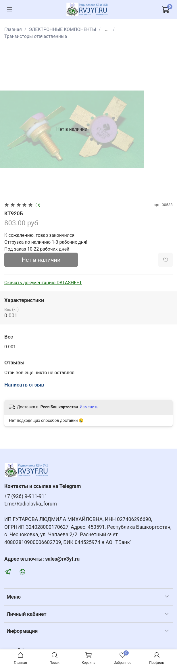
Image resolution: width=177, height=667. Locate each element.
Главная (13, 29)
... (107, 29)
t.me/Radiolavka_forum (30, 504)
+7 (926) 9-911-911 (25, 496)
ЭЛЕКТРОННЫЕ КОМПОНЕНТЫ (62, 29)
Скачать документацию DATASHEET (43, 282)
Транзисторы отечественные (35, 36)
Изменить (89, 407)
